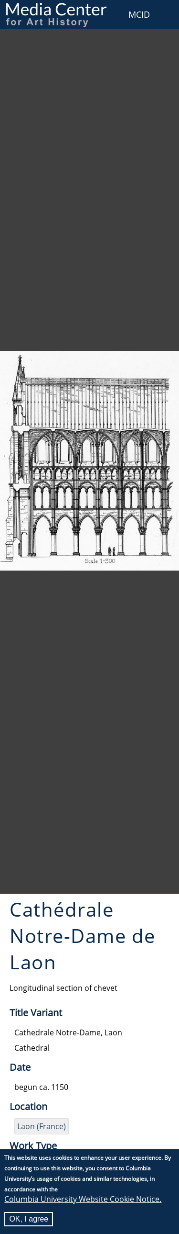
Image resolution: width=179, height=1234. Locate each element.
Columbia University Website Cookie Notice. (82, 1199)
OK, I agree (28, 1219)
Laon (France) (41, 1126)
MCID (139, 14)
